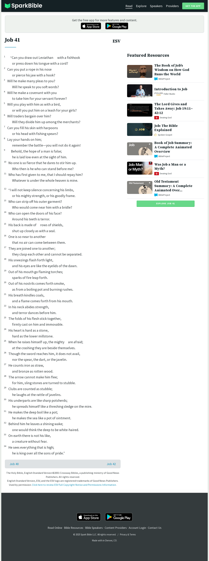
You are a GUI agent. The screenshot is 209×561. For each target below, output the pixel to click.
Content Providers (116, 528)
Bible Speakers (94, 528)
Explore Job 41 (165, 203)
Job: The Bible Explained (166, 128)
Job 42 (111, 464)
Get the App (193, 6)
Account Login (137, 528)
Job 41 (12, 40)
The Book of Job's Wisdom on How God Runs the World (171, 69)
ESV (117, 41)
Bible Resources (73, 528)
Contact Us (154, 528)
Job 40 (14, 464)
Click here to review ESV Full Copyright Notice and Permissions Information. (74, 484)
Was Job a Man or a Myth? (170, 166)
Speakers (156, 6)
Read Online (55, 528)
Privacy (123, 534)
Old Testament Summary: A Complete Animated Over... (173, 185)
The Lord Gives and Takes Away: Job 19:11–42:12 (173, 108)
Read (128, 6)
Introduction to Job (170, 89)
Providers (172, 6)
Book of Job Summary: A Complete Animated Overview (173, 147)
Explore (141, 6)
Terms (132, 534)
